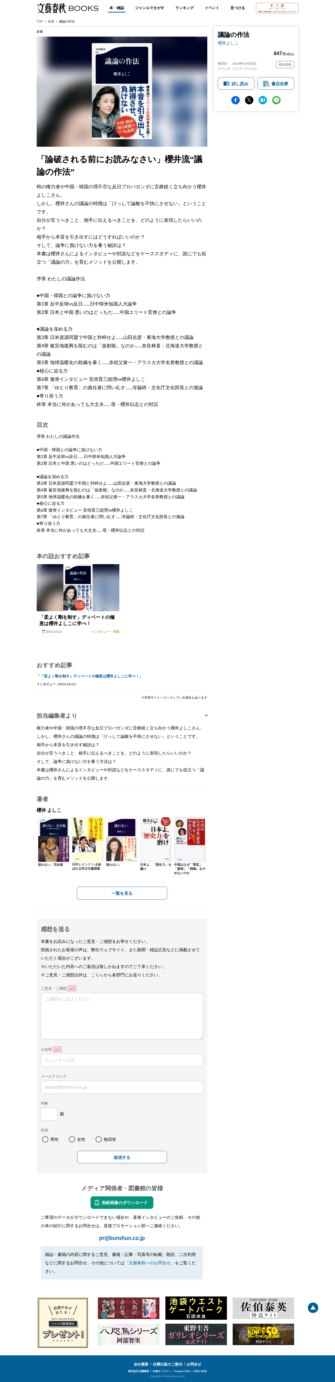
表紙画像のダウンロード (125, 1202)
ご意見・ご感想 (53, 988)
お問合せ (194, 1364)
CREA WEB (200, 1371)
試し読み (240, 83)
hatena (263, 100)
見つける (237, 7)
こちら (97, 974)
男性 (54, 1139)
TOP (40, 21)
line (276, 100)
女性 (81, 1139)
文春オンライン (162, 1371)
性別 (44, 1130)
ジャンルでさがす (149, 7)
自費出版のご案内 (167, 1364)
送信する (122, 1157)
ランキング (184, 7)
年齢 (44, 1103)
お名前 (46, 1049)
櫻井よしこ (228, 42)
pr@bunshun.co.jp (122, 1237)
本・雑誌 (116, 7)
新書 (51, 21)
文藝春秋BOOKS (67, 8)
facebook (235, 100)
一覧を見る (121, 893)
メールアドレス (53, 1076)
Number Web (182, 1371)
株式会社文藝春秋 (138, 1371)
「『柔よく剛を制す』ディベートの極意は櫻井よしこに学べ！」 (90, 676)
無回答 (110, 1139)
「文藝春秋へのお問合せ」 (150, 1262)
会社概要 (141, 1364)
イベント (212, 7)
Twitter (249, 100)
